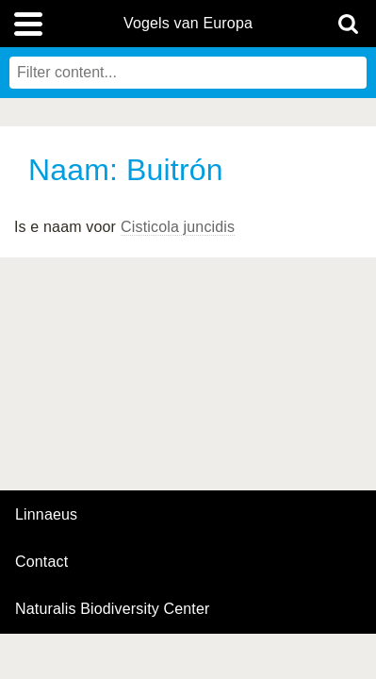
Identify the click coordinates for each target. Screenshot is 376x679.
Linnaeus (46, 514)
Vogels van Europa (188, 23)
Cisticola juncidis (178, 227)
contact (41, 562)
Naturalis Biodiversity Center (112, 609)
